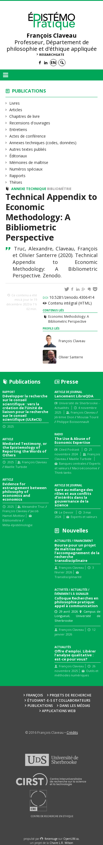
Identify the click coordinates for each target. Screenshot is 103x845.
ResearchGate (51, 54)
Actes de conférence (28, 136)
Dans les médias (74, 705)
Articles (16, 109)
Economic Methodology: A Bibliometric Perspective (68, 319)
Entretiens (18, 129)
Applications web (59, 711)
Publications (29, 91)
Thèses (16, 182)
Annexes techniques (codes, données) (43, 142)
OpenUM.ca (71, 839)
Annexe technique (28, 188)
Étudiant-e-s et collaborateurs (58, 700)
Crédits (72, 732)
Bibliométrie (59, 188)
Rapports (17, 175)
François (34, 695)
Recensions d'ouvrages (30, 123)
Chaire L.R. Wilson (61, 843)
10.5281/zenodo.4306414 (68, 297)
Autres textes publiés (28, 149)
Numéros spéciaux (26, 169)
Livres (15, 103)
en (53, 62)
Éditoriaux (18, 155)
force (51, 839)
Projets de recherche (70, 695)
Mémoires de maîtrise (29, 162)
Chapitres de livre (25, 116)
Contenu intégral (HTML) (70, 303)
